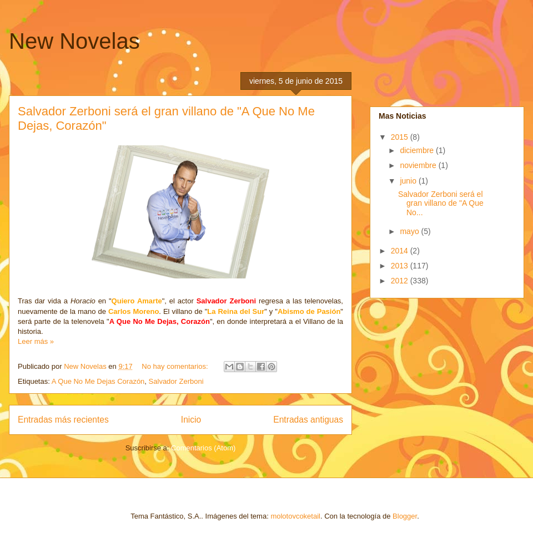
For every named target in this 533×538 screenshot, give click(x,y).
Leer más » (36, 341)
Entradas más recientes (63, 419)
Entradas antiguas (308, 419)
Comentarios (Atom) (203, 448)
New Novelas (74, 41)
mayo (410, 231)
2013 (400, 265)
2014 (400, 250)
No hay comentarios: (176, 366)
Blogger (405, 516)
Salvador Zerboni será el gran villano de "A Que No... (441, 203)
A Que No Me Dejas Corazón (98, 381)
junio (409, 180)
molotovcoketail (295, 516)
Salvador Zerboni (176, 381)
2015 (400, 137)
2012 (400, 280)
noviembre (419, 165)
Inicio (191, 419)
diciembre (418, 150)
